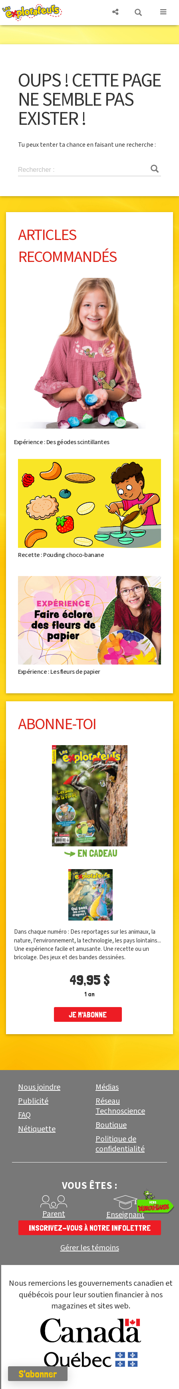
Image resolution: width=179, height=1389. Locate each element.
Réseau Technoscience (120, 1106)
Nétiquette (37, 1129)
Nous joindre (39, 1087)
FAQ (24, 1115)
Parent (53, 1214)
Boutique (111, 1125)
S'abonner (37, 1374)
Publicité (33, 1101)
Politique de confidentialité (120, 1144)
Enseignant (125, 1214)
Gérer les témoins (89, 1248)
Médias (107, 1087)
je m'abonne (88, 1014)
